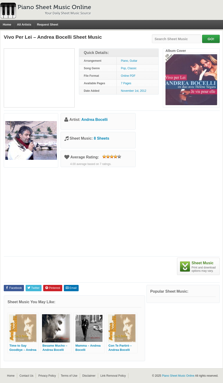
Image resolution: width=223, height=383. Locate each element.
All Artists (24, 24)
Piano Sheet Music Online (178, 375)
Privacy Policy (47, 375)
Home (7, 24)
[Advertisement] (39, 78)
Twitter (33, 288)
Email (71, 288)
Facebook (14, 288)
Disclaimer (89, 375)
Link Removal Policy (113, 375)
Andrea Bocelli (94, 120)
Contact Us (26, 375)
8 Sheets (101, 138)
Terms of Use (69, 375)
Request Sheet (47, 24)
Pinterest (52, 288)
